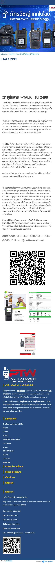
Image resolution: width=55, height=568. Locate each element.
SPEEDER (6, 462)
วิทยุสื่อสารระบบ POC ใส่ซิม (13, 424)
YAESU (5, 435)
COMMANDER (8, 450)
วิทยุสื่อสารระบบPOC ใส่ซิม (18, 54)
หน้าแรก (4, 54)
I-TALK (5, 431)
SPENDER (6, 458)
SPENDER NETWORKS (11, 439)
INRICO (5, 427)
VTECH (5, 447)
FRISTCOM (7, 443)
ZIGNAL (6, 454)
